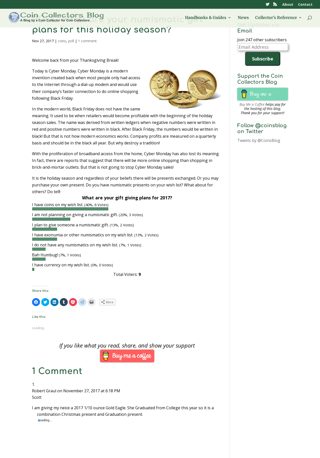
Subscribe (262, 59)
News (243, 18)
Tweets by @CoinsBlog (258, 140)
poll (71, 40)
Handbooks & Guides (205, 18)
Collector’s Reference (276, 18)
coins (62, 40)
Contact (305, 5)
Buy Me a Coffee (252, 104)
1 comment (87, 40)
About (287, 5)
